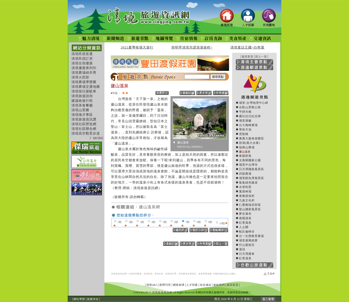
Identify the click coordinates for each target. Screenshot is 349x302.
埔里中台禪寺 (248, 164)
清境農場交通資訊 (187, 274)
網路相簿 (179, 284)
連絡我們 (219, 284)
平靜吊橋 (245, 111)
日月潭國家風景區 (251, 169)
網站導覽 (79, 299)
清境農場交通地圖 (85, 86)
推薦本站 (93, 299)
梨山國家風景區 (250, 209)
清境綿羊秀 (171, 274)
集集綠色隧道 (248, 182)
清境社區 (158, 274)
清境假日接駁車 (83, 91)
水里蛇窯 (245, 187)
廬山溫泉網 (149, 207)
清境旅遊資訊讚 (83, 119)
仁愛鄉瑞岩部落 (250, 204)
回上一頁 (261, 56)
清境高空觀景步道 (85, 133)
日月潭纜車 (247, 253)
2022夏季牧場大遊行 (137, 47)
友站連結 (205, 284)
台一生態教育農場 (251, 236)
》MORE (96, 138)
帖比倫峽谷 (247, 231)
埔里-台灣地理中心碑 (253, 102)
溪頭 (242, 249)
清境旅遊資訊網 (119, 274)
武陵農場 (245, 173)
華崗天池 (245, 129)
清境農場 (137, 274)
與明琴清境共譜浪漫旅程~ (192, 47)
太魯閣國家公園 (250, 160)
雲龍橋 (243, 134)
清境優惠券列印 (83, 68)
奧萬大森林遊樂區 (251, 138)
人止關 (243, 227)
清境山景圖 (80, 110)
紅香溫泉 (245, 222)
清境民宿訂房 (82, 58)
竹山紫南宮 (247, 245)
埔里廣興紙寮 (248, 240)
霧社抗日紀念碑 (250, 116)
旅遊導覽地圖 (205, 274)
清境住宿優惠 (82, 63)
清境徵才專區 (82, 114)
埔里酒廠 (245, 120)
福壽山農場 (247, 147)
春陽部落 (245, 155)
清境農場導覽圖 (83, 82)
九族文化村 (247, 200)
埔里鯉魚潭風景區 (251, 178)
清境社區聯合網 (83, 129)
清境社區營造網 (83, 124)
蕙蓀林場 (245, 191)
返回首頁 (247, 56)
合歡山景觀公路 (250, 107)
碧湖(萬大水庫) (249, 143)
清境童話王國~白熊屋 (247, 47)
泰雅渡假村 (247, 196)
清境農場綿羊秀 (83, 72)
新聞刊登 (165, 284)
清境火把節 (80, 77)
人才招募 (192, 284)
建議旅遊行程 (82, 100)
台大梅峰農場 (248, 125)
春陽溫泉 (245, 218)
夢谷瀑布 (245, 213)
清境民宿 (148, 274)
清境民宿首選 (82, 54)
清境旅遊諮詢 (82, 96)
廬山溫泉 (245, 151)
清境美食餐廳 (82, 105)
